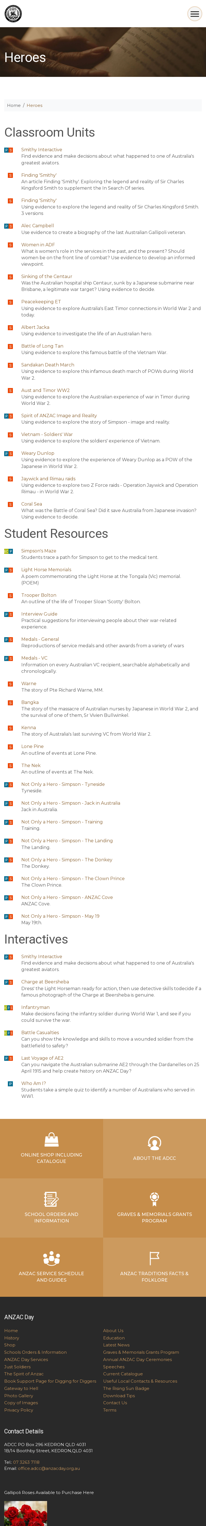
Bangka (30, 702)
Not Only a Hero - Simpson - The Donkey (66, 859)
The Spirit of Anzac (24, 1373)
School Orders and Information (51, 1208)
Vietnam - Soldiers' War (47, 434)
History (11, 1338)
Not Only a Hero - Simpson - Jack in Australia (70, 803)
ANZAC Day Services (26, 1359)
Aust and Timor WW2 (45, 390)
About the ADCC (154, 1148)
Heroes (34, 105)
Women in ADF (38, 244)
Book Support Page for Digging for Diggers (50, 1381)
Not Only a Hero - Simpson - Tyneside (63, 784)
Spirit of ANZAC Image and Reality (59, 415)
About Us (113, 1330)
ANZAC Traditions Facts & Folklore (154, 1267)
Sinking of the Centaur (46, 276)
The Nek (31, 765)
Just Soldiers (17, 1366)
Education (114, 1338)
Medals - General (40, 639)
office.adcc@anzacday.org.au (49, 1468)
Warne (28, 683)
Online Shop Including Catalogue (51, 1148)
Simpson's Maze (38, 551)
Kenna (28, 727)
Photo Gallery (18, 1395)
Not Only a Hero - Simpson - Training (62, 822)
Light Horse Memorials (46, 569)
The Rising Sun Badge (126, 1388)
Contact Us (115, 1402)
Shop (9, 1345)
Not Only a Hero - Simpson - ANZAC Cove (67, 897)
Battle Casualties (40, 1032)
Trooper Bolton (38, 595)
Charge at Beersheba (45, 982)
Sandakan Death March (47, 365)
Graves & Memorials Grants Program (154, 1208)
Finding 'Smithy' (39, 175)
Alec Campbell (37, 225)
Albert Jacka (35, 327)
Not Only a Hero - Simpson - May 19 (60, 916)
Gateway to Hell (21, 1388)
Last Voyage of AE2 (42, 1058)
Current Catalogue (123, 1373)
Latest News (116, 1345)
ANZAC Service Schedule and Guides (51, 1267)
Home (14, 105)
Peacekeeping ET (41, 301)
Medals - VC (34, 658)
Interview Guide (39, 614)
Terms (109, 1410)
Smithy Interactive (41, 149)
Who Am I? (33, 1083)
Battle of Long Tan (42, 346)
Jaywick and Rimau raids (48, 478)
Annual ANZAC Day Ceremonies (137, 1359)
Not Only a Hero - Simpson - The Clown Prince (73, 878)
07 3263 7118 (26, 1462)
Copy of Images (21, 1402)
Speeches (113, 1366)
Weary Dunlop (37, 453)
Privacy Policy (18, 1410)
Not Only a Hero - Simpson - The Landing (67, 840)
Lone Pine (32, 746)
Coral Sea (31, 504)
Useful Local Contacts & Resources (140, 1381)
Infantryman (35, 1007)
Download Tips (119, 1395)
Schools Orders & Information (35, 1352)
